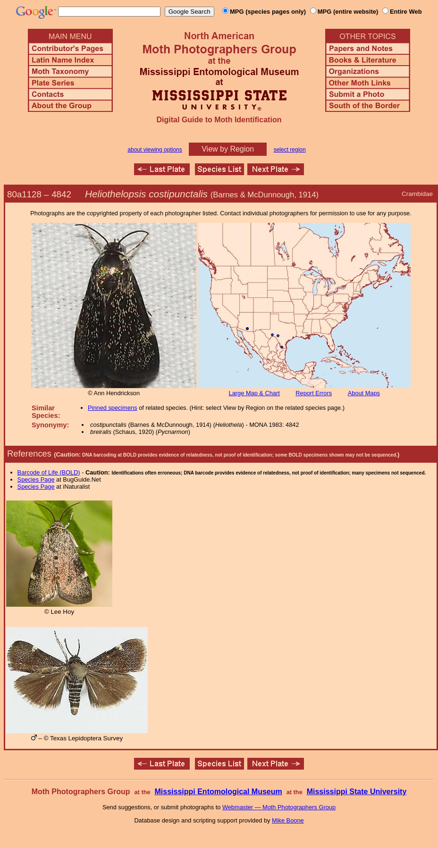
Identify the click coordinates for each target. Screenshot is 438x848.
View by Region (228, 149)
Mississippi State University (357, 792)
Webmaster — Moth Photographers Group (279, 807)
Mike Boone (288, 820)
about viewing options (154, 149)
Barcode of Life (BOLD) (48, 472)
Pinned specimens (112, 407)
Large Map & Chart (254, 393)
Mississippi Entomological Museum (218, 792)
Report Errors (313, 393)
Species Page (36, 479)
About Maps (364, 393)
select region (290, 149)
